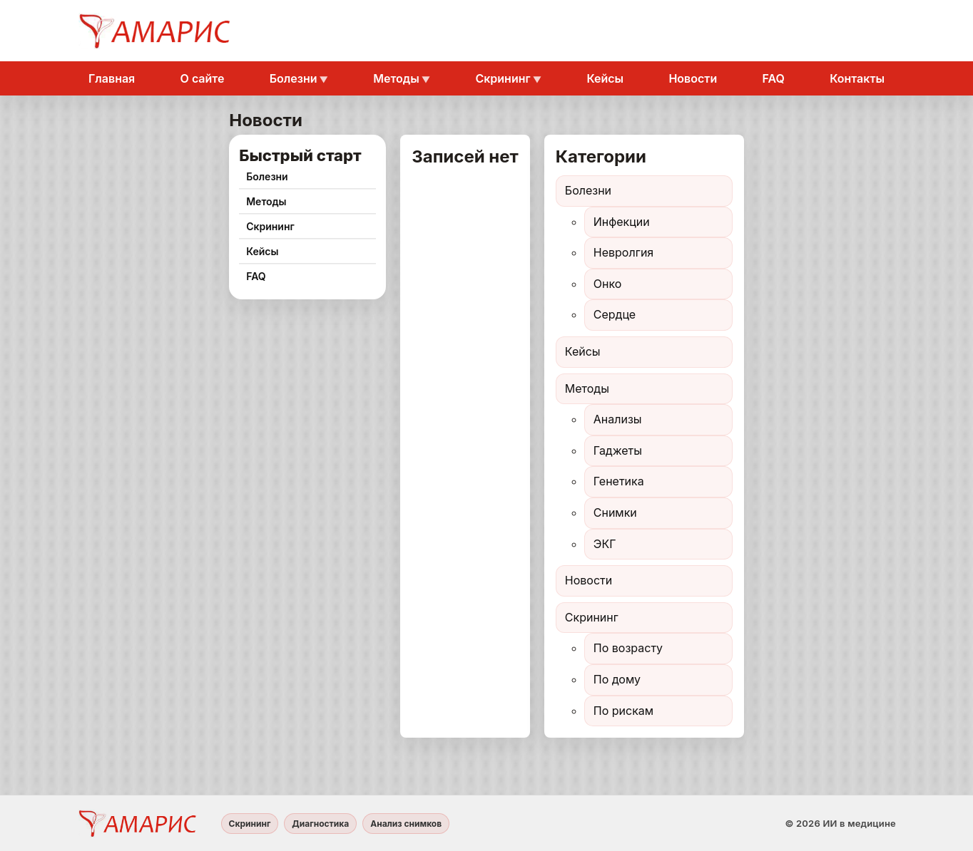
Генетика (619, 481)
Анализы (618, 419)
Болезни (293, 78)
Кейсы (604, 78)
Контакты (857, 78)
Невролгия (623, 252)
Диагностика (320, 823)
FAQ (774, 78)
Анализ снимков (406, 823)
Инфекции (622, 222)
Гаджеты (618, 450)
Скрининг (502, 78)
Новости (692, 78)
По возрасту (628, 648)
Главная (111, 78)
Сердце (615, 314)
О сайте (202, 78)
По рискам (623, 710)
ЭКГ (605, 544)
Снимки (615, 512)
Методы (396, 78)
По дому (617, 679)
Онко (608, 284)
